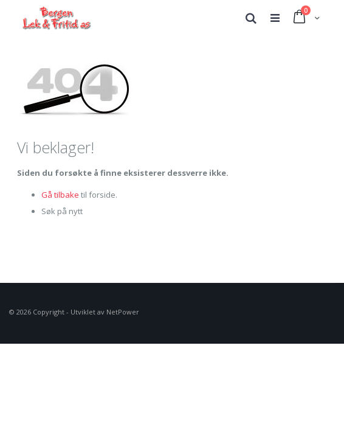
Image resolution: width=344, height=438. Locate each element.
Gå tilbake (60, 194)
